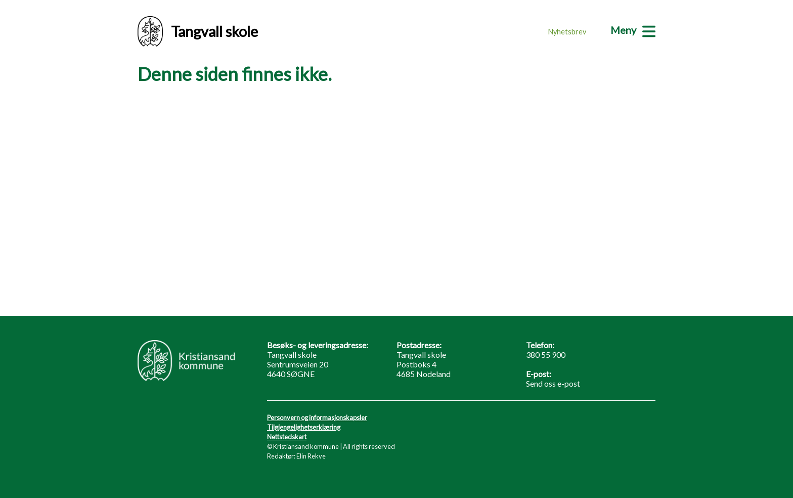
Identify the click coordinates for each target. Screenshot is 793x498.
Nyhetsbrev (567, 31)
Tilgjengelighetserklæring (303, 427)
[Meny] (632, 30)
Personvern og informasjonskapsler (317, 417)
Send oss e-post (553, 383)
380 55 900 (545, 354)
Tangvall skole (198, 31)
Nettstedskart (286, 437)
